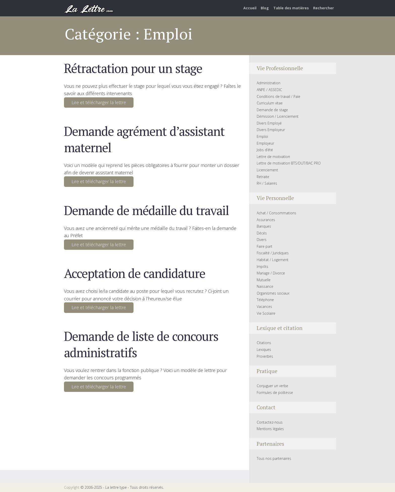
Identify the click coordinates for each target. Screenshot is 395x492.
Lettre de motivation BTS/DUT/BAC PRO (289, 163)
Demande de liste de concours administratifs (141, 344)
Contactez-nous (270, 422)
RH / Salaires (267, 183)
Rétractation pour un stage (133, 68)
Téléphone (265, 299)
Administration (268, 82)
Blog (265, 8)
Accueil (249, 8)
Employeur (265, 143)
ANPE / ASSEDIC (269, 89)
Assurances (266, 219)
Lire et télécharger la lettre (99, 102)
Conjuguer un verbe (272, 385)
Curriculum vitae (270, 103)
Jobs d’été (265, 149)
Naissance (265, 286)
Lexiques (264, 349)
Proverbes (265, 356)
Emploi (262, 136)
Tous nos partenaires (274, 458)
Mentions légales (270, 428)
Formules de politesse (275, 392)
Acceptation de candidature (134, 273)
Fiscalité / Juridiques (273, 253)
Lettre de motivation (273, 156)
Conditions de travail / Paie (278, 96)
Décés (262, 233)
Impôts (262, 266)
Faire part (264, 246)
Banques (264, 226)
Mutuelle (264, 279)
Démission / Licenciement (278, 116)
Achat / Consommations (276, 213)
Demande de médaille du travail (146, 210)
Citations (264, 342)
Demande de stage (272, 109)
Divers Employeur (271, 129)
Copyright (71, 487)
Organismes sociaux (273, 293)
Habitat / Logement (272, 259)
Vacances (264, 306)
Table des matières (291, 8)
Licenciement (267, 170)
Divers (262, 239)
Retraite (263, 176)
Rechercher (323, 8)
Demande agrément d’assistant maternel (144, 139)
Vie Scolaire (266, 313)
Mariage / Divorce (271, 273)
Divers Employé (269, 123)
